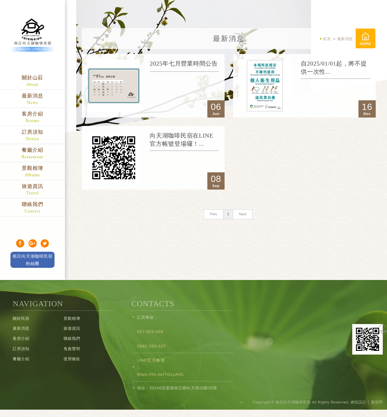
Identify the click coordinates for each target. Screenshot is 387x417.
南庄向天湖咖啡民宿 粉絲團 (32, 260)
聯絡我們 (32, 208)
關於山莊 (32, 82)
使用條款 (72, 359)
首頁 (365, 38)
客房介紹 (32, 118)
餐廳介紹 (32, 154)
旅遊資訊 (32, 190)
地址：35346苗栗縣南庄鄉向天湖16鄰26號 (177, 388)
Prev (213, 214)
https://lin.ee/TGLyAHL (160, 374)
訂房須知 (32, 136)
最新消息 (32, 100)
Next (242, 214)
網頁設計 (358, 402)
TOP (382, 328)
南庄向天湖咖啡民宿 (32, 41)
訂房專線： (147, 317)
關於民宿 (21, 318)
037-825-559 (150, 331)
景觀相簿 (32, 172)
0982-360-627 (151, 346)
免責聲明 (72, 348)
